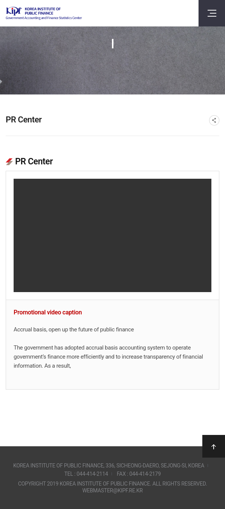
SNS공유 (214, 120)
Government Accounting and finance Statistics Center (44, 13)
